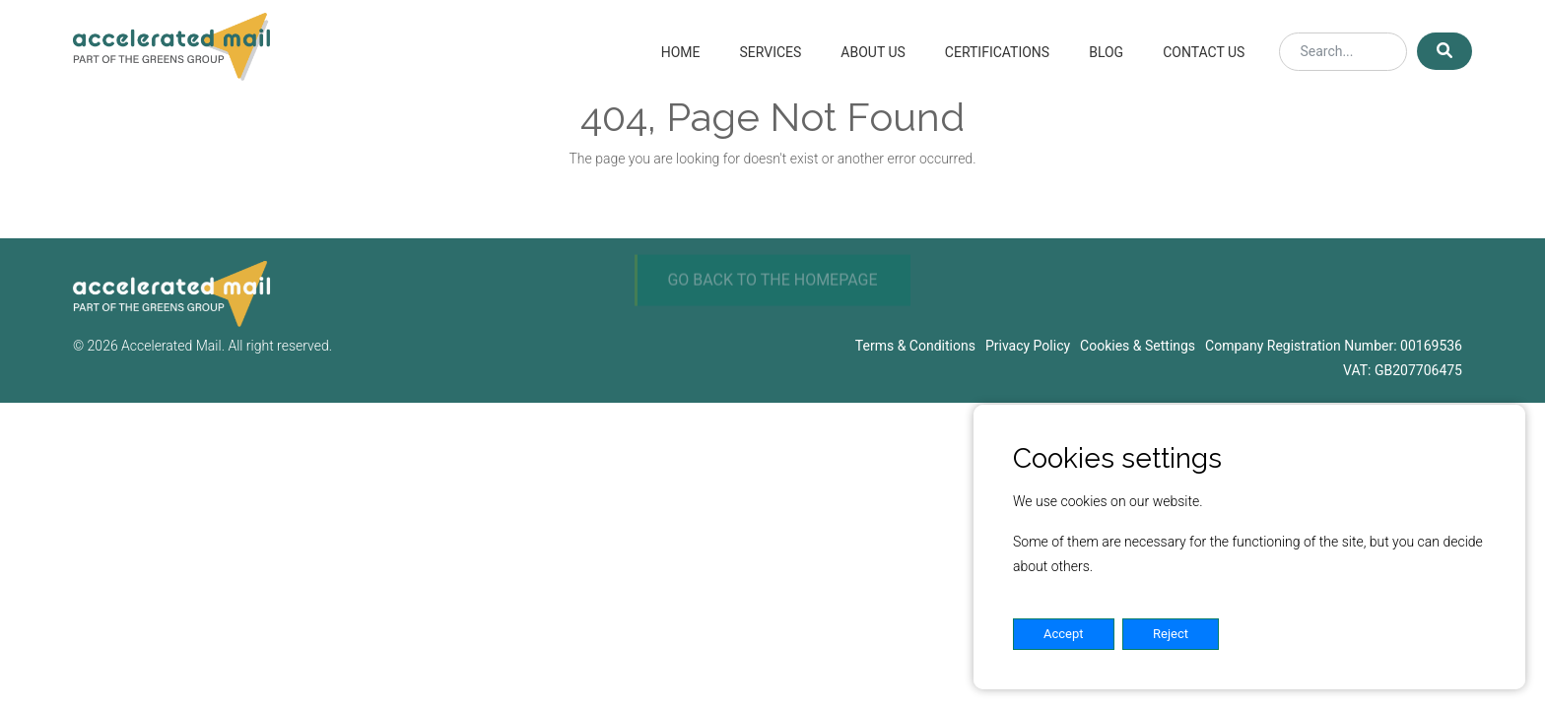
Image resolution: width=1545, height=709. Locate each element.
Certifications (997, 52)
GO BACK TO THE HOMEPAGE (772, 298)
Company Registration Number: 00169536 (1333, 346)
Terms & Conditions (915, 346)
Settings (1280, 633)
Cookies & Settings (1137, 346)
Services (770, 52)
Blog (1106, 52)
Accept (1063, 633)
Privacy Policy (1027, 346)
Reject (1170, 633)
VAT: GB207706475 (1402, 370)
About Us (873, 52)
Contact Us (1203, 52)
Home (681, 52)
